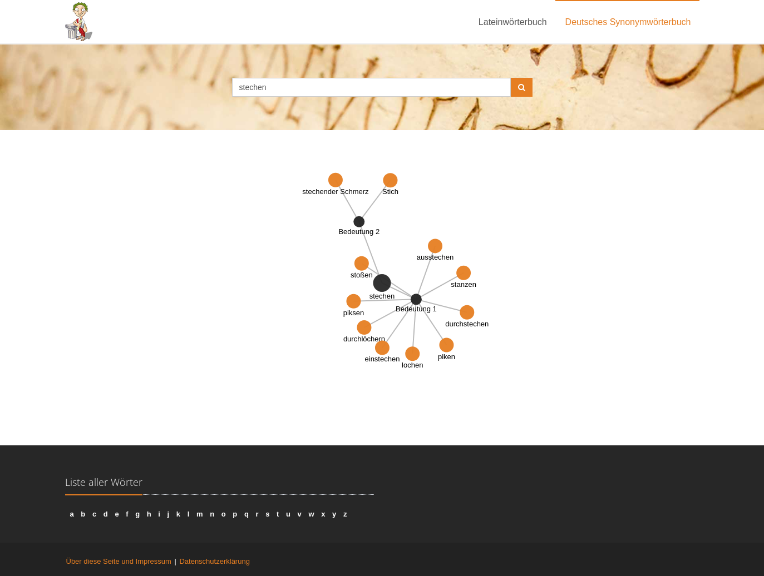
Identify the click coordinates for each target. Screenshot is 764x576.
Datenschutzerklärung (214, 561)
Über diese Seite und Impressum (118, 561)
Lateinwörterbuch (513, 22)
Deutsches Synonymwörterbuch (628, 22)
